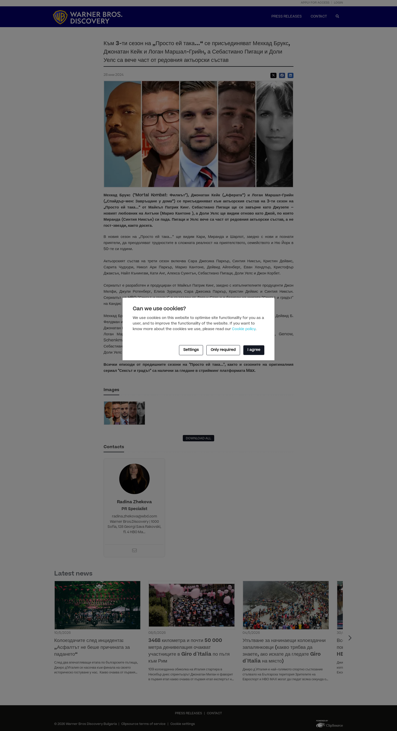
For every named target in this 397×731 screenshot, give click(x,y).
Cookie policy (243, 329)
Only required (223, 350)
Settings (191, 350)
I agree (253, 350)
